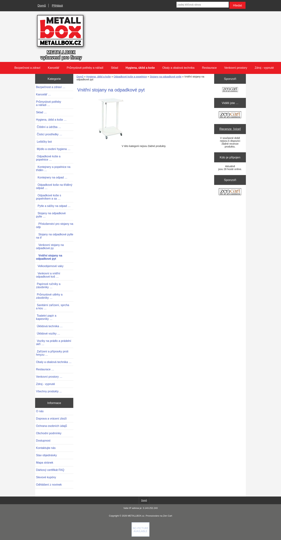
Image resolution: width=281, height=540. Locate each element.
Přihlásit (57, 5)
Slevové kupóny (46, 477)
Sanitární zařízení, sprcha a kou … (52, 307)
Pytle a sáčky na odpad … (53, 205)
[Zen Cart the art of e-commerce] (230, 90)
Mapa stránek (44, 462)
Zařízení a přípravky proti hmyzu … (52, 353)
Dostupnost (43, 440)
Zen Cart (167, 515)
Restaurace (209, 67)
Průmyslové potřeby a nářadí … (48, 103)
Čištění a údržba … (48, 127)
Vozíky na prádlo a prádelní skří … (53, 342)
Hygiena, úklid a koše (98, 76)
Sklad (114, 67)
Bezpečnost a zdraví (27, 67)
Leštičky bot (44, 141)
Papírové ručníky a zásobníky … (48, 285)
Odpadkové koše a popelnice (130, 76)
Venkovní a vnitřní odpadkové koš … (48, 275)
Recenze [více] (230, 129)
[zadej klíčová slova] (202, 5)
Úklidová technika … (49, 326)
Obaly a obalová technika (178, 67)
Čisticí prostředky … (49, 134)
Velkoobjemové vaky (49, 266)
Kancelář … (43, 94)
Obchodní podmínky (48, 433)
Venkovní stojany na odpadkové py (50, 246)
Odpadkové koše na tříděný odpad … (54, 186)
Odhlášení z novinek (49, 484)
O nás (40, 411)
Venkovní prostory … (49, 376)
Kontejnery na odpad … (51, 177)
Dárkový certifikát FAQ (50, 469)
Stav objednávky (46, 455)
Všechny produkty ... (49, 391)
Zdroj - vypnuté (264, 67)
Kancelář (53, 67)
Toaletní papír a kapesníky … (46, 317)
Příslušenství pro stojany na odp (54, 225)
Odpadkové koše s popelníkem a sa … (48, 197)
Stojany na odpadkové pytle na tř (54, 236)
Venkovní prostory (235, 67)
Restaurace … (45, 369)
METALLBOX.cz (136, 515)
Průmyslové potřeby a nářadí (85, 67)
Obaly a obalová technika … (54, 362)
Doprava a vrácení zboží (51, 418)
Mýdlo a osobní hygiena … (53, 149)
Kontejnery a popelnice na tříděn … (53, 168)
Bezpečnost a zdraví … (50, 87)
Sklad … (41, 112)
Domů (42, 5)
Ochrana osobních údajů (51, 425)
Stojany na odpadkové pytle (166, 76)
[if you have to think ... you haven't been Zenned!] (140, 535)
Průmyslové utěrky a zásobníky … (49, 296)
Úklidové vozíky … (48, 333)
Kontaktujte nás (46, 447)
